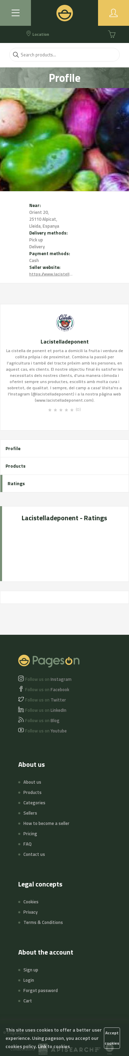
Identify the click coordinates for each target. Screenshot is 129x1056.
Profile (13, 448)
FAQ (27, 843)
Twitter (45, 699)
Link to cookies (54, 1046)
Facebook (47, 689)
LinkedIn (45, 710)
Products (15, 465)
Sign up (30, 969)
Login (28, 980)
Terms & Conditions (43, 922)
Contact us (34, 854)
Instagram (48, 679)
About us (32, 782)
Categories (34, 802)
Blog (42, 720)
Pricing (30, 833)
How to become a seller (46, 823)
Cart (27, 1000)
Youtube (46, 730)
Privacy (30, 911)
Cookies (31, 901)
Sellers (30, 812)
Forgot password (40, 990)
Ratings (16, 483)
